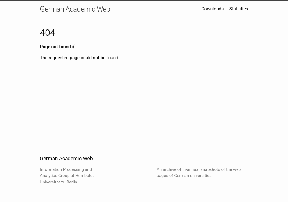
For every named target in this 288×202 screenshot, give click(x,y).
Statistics (238, 9)
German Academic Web (75, 9)
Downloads (212, 9)
